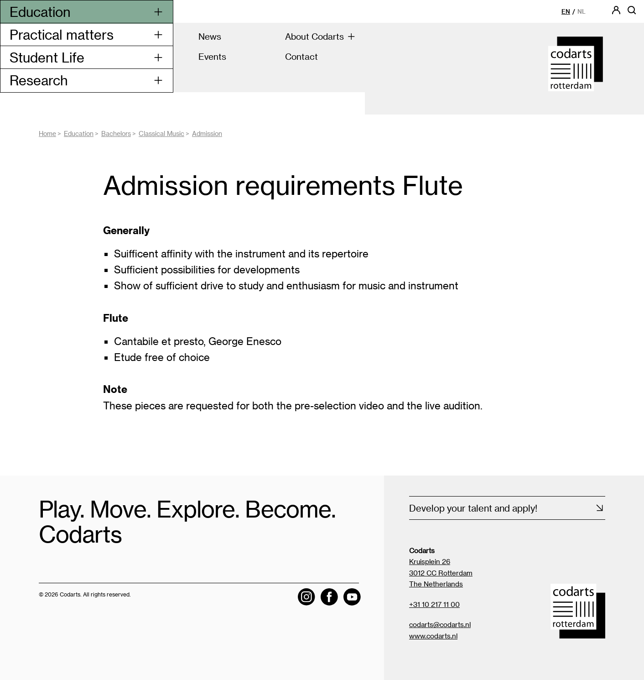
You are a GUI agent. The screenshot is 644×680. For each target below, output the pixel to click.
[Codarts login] (616, 13)
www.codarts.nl (433, 636)
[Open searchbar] (631, 13)
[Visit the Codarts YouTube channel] (352, 597)
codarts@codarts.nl (440, 624)
